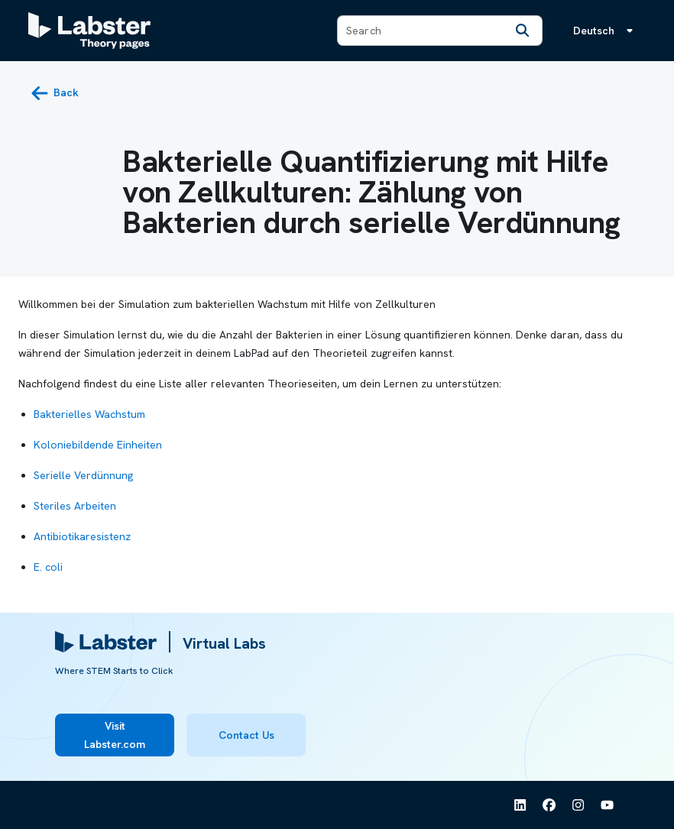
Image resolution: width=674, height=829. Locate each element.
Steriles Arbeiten (75, 506)
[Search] (521, 30)
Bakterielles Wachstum (89, 414)
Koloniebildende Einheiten (98, 445)
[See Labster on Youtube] (607, 805)
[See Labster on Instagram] (578, 805)
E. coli (48, 567)
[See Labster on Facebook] (549, 805)
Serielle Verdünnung (83, 475)
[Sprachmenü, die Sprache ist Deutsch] (606, 30)
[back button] (54, 93)
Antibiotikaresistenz (82, 536)
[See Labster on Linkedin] (520, 805)
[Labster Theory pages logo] (89, 30)
